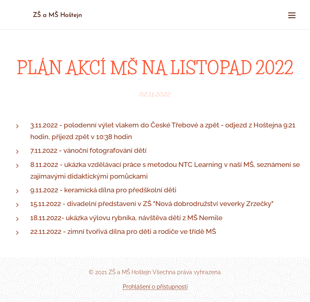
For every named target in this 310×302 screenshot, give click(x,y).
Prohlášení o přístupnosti (155, 286)
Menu (291, 15)
